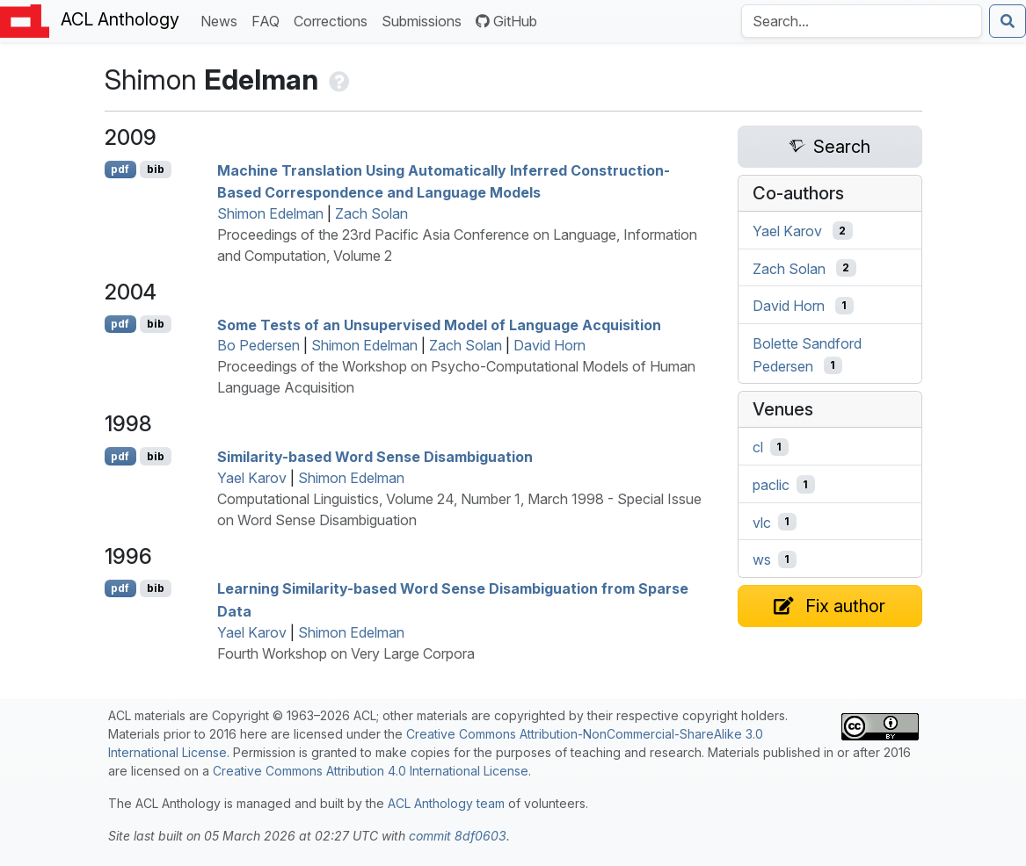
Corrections (334, 20)
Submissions (425, 20)
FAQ (269, 20)
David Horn (549, 345)
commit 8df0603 (457, 835)
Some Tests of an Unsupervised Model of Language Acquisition (439, 324)
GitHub (506, 21)
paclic (771, 485)
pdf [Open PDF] (120, 169)
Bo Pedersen (258, 345)
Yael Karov (252, 478)
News (222, 20)
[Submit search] (1007, 21)
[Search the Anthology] (861, 21)
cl (758, 447)
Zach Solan (371, 213)
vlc (762, 521)
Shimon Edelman (270, 213)
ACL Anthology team (446, 803)
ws (762, 559)
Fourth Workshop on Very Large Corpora (346, 653)
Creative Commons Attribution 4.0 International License (370, 770)
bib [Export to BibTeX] (155, 169)
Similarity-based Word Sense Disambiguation (375, 456)
